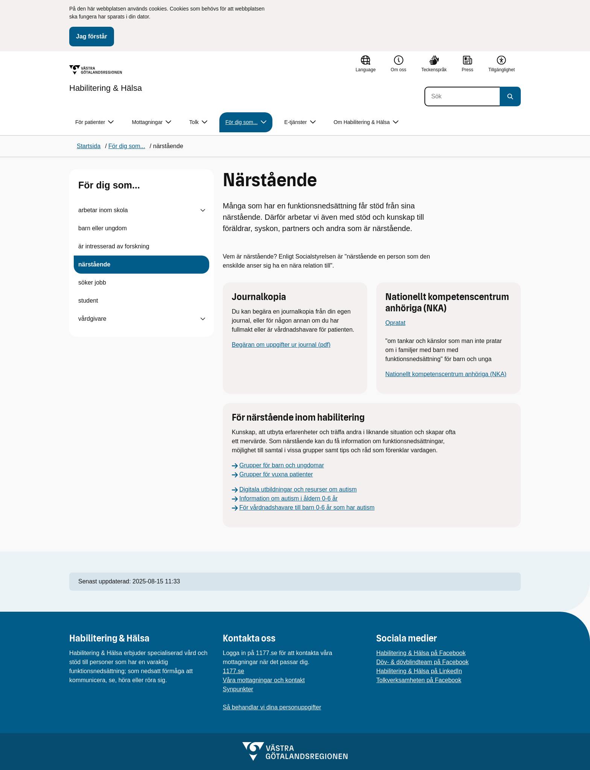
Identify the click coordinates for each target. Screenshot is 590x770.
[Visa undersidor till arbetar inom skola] (202, 210)
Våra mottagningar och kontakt (264, 680)
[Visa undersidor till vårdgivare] (202, 318)
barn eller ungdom (102, 228)
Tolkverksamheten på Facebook (418, 680)
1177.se (233, 671)
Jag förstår (91, 36)
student (88, 300)
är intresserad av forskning (113, 246)
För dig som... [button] (245, 122)
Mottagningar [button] (151, 122)
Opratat (395, 323)
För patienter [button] (94, 122)
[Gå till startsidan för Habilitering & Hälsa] (105, 78)
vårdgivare (92, 318)
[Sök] (462, 96)
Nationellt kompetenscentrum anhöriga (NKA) (445, 374)
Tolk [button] (198, 122)
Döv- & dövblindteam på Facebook (422, 662)
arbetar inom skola (103, 210)
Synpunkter (238, 689)
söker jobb (92, 282)
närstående (94, 264)
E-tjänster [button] (300, 122)
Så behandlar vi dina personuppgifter (272, 707)
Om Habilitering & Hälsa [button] (366, 122)
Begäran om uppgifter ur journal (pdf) (281, 344)
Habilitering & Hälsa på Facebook (420, 653)
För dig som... (109, 185)
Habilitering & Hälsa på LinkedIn (419, 671)
